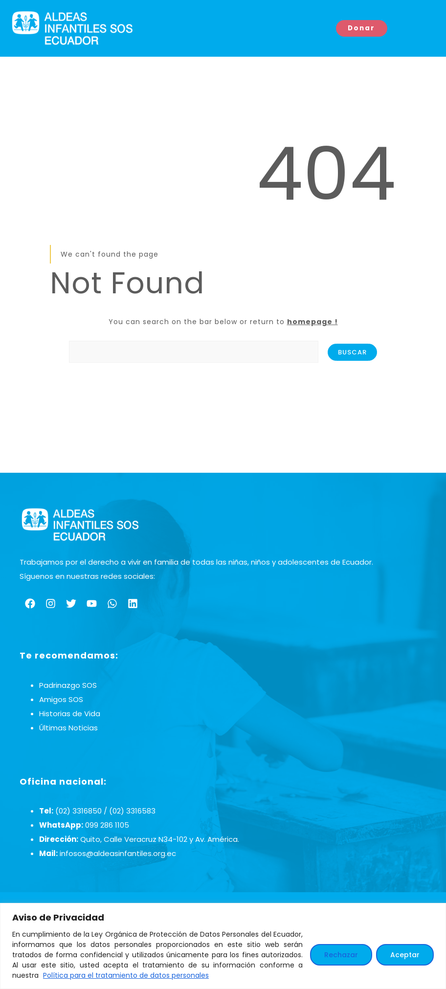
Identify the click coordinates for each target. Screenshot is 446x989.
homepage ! (312, 322)
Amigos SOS (61, 699)
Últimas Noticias (68, 728)
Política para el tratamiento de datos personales (126, 975)
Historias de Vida (69, 713)
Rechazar (341, 955)
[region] (223, 946)
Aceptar (405, 955)
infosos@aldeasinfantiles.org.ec (118, 853)
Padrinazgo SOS (68, 685)
